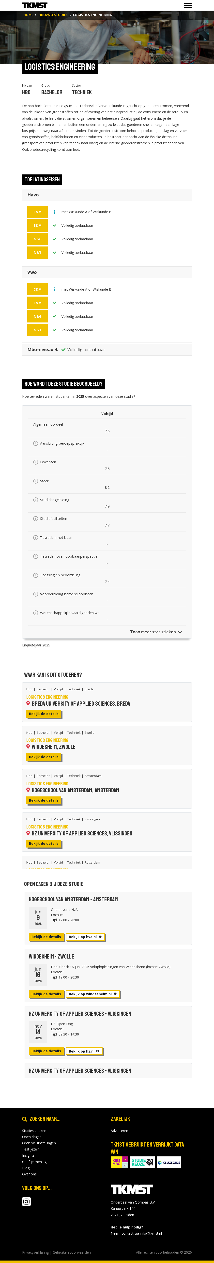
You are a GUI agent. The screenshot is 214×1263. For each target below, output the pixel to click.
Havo (33, 196)
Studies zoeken (34, 1130)
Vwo (32, 273)
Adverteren (119, 1130)
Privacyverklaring (35, 1252)
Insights (28, 1155)
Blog (26, 1168)
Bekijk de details (44, 713)
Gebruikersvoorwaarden (72, 1252)
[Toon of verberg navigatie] (186, 5)
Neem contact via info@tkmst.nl (136, 1233)
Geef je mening (34, 1161)
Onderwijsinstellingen (39, 1143)
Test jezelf (30, 1149)
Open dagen (32, 1136)
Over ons (29, 1174)
